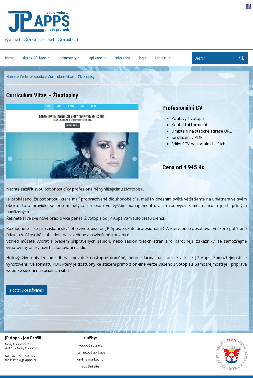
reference (122, 58)
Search (242, 58)
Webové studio (32, 76)
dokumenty (68, 58)
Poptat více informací (27, 290)
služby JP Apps (34, 58)
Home (11, 76)
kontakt (160, 58)
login (142, 58)
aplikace (95, 58)
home (9, 58)
